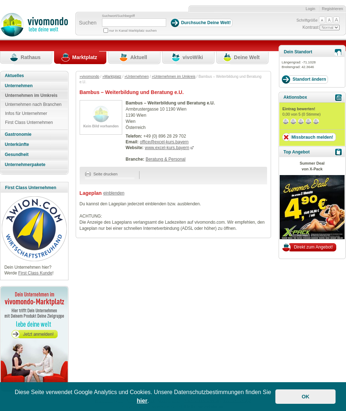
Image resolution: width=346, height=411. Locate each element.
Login (310, 8)
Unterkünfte (17, 144)
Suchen (88, 23)
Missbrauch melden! (312, 137)
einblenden (113, 193)
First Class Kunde (35, 273)
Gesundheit (16, 154)
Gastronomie (18, 134)
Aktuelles (14, 75)
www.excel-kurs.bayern (167, 147)
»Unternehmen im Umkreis (173, 77)
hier (142, 401)
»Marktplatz (111, 77)
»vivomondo (89, 77)
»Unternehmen (136, 77)
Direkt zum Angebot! (313, 247)
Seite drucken (101, 174)
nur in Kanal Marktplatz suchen (133, 30)
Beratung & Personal (166, 159)
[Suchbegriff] (134, 22)
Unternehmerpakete (25, 164)
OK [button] (306, 396)
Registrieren (332, 8)
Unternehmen (18, 85)
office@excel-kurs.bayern (164, 141)
